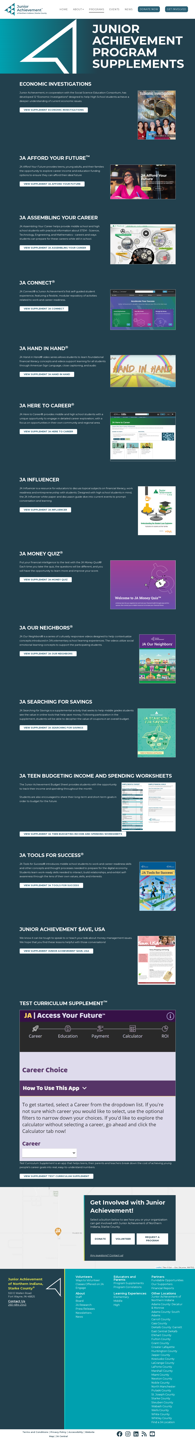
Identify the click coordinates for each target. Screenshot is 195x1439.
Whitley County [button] (161, 1418)
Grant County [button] (160, 1343)
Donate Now (149, 9)
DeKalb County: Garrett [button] (166, 1327)
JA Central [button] (62, 1436)
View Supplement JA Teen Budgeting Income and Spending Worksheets (73, 834)
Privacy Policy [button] (58, 1432)
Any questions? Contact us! (106, 1255)
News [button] (79, 1316)
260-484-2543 (17, 1304)
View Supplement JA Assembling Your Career (55, 247)
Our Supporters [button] (161, 1284)
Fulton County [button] (161, 1339)
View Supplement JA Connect (44, 308)
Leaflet (158, 1267)
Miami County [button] (160, 1374)
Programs (96, 9)
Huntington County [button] (164, 1351)
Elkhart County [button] (161, 1335)
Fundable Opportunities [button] (167, 1280)
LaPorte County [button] (161, 1366)
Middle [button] (118, 1300)
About (77, 9)
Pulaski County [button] (161, 1390)
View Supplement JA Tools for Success (51, 885)
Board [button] (80, 1300)
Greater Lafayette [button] (163, 1347)
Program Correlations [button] (127, 1287)
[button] (83, 9)
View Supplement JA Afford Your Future (52, 183)
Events (114, 9)
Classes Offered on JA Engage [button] (90, 1286)
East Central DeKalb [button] (164, 1331)
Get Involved (176, 9)
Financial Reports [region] (162, 1288)
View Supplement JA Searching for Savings (53, 727)
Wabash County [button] (161, 1406)
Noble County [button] (160, 1382)
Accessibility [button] (75, 1432)
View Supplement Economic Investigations (54, 109)
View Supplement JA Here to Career (48, 431)
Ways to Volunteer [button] (88, 1280)
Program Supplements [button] (129, 1283)
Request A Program (152, 1239)
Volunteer (123, 1238)
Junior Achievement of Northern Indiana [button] (166, 1298)
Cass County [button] (159, 1323)
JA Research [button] (84, 1304)
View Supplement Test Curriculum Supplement (56, 1176)
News (129, 9)
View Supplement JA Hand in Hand (47, 374)
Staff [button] (79, 1297)
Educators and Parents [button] (125, 1278)
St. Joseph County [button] (163, 1394)
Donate (100, 1238)
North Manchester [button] (163, 1386)
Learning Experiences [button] (130, 1293)
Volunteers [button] (84, 1276)
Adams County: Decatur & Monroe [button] (166, 1306)
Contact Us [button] (16, 1301)
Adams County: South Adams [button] (165, 1313)
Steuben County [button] (162, 1402)
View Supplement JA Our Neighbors (48, 653)
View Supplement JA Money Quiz (46, 579)
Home (64, 9)
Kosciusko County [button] (163, 1358)
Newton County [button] (161, 1378)
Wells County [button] (160, 1410)
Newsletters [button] (83, 1312)
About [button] (80, 1293)
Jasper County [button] (160, 1355)
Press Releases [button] (85, 1308)
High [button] (117, 1304)
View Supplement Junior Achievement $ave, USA (56, 951)
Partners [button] (157, 1276)
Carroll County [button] (160, 1319)
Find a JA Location (163, 1422)
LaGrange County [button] (162, 1362)
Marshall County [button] (162, 1370)
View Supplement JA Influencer (45, 509)
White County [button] (160, 1414)
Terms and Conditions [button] (35, 1432)
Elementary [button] (121, 1297)
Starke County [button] (160, 1398)
